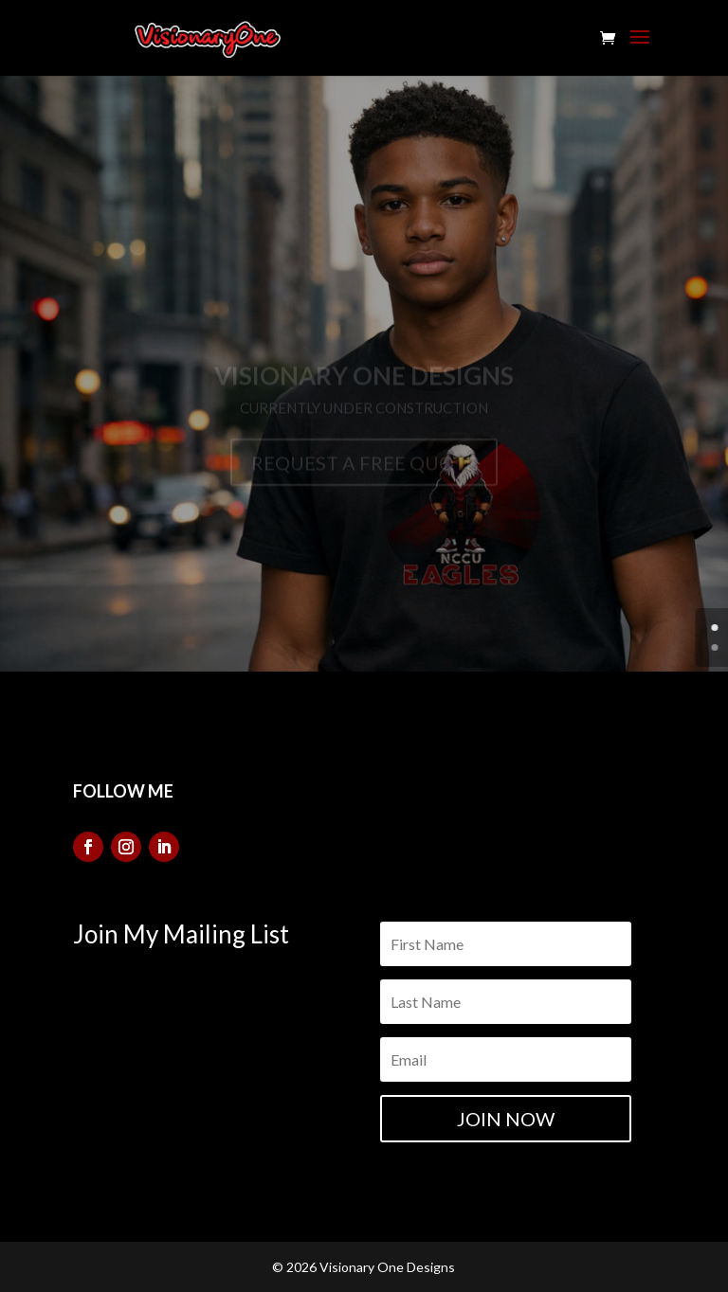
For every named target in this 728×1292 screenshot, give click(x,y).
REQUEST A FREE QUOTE (364, 469)
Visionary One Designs (364, 383)
